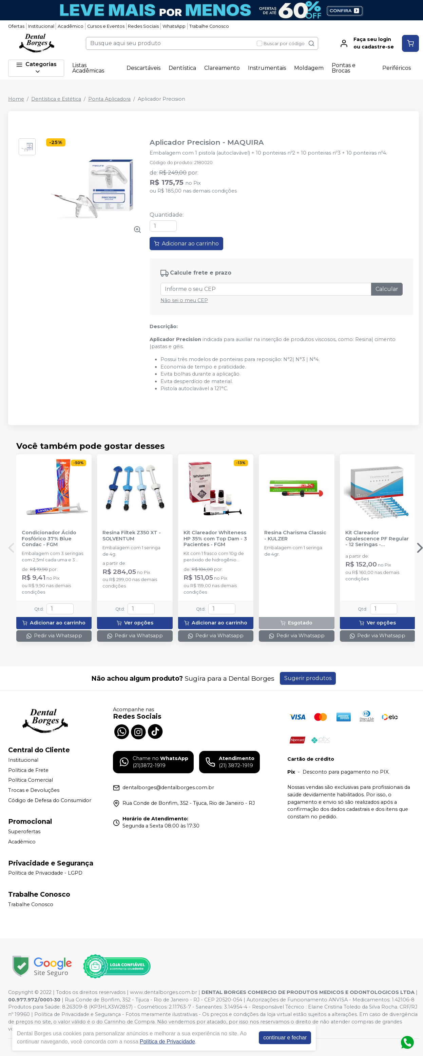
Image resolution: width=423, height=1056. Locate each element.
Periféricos (396, 68)
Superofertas (24, 832)
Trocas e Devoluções (33, 790)
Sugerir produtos (307, 678)
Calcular (387, 289)
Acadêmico (70, 26)
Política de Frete (28, 770)
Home (16, 99)
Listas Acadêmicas (88, 68)
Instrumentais (267, 68)
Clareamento (222, 68)
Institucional (41, 26)
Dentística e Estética (56, 99)
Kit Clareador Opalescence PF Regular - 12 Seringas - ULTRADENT (377, 538)
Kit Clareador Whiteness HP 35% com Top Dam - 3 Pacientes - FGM (215, 538)
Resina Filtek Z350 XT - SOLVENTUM (131, 535)
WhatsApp (174, 26)
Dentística (182, 68)
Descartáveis (143, 68)
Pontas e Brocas (343, 68)
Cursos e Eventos (105, 26)
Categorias (36, 68)
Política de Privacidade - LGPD (45, 873)
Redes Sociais (143, 26)
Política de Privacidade (167, 1041)
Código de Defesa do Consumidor (49, 800)
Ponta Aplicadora (109, 99)
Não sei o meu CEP (184, 300)
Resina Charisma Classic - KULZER (295, 535)
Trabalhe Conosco (209, 26)
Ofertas (16, 26)
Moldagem (309, 68)
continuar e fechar (285, 1037)
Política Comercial (30, 780)
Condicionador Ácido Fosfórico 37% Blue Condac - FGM (49, 538)
